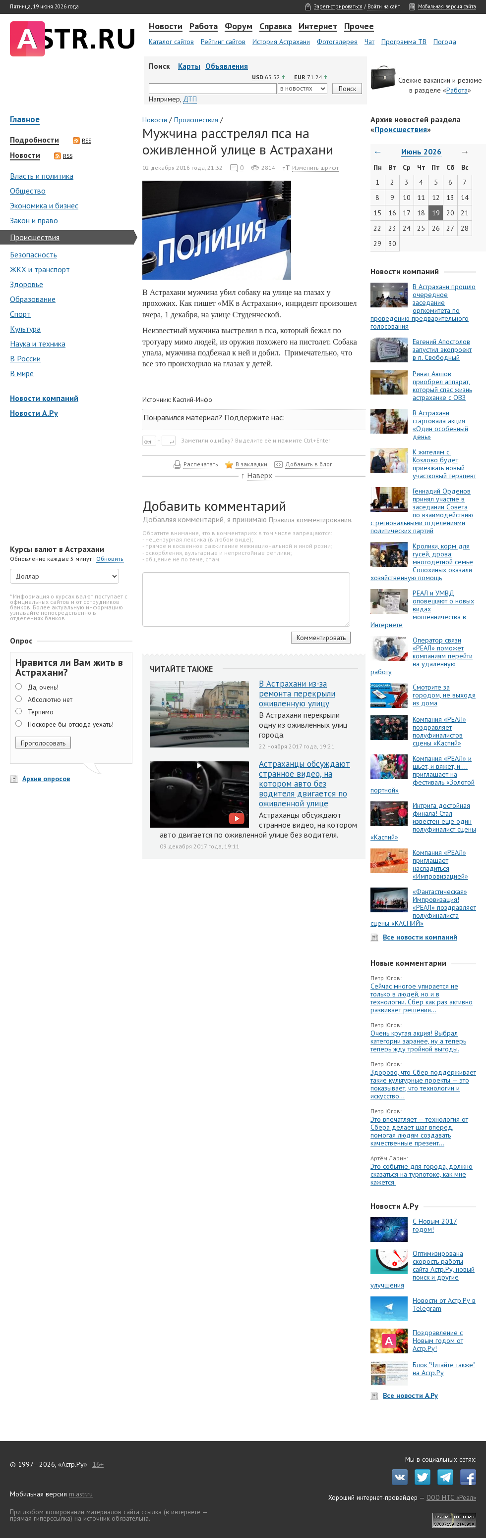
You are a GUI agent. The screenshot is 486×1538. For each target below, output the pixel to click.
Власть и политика (41, 176)
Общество (28, 191)
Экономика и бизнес (44, 205)
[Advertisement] (69, 482)
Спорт (20, 314)
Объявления (226, 66)
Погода (444, 41)
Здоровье (26, 284)
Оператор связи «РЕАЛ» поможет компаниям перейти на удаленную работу (421, 656)
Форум (238, 27)
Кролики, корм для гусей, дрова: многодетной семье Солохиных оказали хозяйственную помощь (421, 562)
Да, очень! (43, 687)
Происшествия (35, 237)
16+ (98, 1464)
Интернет (318, 27)
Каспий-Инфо (192, 399)
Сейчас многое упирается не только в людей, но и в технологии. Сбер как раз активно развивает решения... (421, 998)
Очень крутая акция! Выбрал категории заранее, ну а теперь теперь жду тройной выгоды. (418, 1041)
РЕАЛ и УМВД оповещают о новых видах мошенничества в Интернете (422, 609)
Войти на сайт (383, 6)
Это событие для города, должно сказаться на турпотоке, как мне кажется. (421, 1174)
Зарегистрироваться (338, 6)
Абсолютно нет (50, 699)
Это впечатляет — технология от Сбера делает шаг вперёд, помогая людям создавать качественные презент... (419, 1131)
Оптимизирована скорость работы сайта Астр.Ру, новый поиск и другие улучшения (422, 1269)
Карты (189, 66)
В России (25, 358)
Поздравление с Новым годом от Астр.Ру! (438, 1340)
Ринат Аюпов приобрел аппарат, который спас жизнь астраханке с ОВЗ (442, 385)
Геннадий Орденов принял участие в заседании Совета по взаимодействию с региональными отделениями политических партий (421, 511)
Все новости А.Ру (410, 1395)
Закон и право (34, 220)
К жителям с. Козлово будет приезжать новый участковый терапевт (444, 463)
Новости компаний (44, 398)
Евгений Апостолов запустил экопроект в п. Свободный (442, 349)
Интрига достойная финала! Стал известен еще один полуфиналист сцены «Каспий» (423, 821)
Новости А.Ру (34, 413)
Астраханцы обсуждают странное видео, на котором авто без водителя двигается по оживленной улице (304, 783)
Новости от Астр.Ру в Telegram (444, 1304)
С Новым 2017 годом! (435, 1225)
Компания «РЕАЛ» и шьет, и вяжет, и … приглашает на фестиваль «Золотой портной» (422, 774)
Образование (33, 299)
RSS (82, 140)
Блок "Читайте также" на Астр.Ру (444, 1368)
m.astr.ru (81, 1493)
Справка (275, 27)
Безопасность (33, 254)
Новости (165, 27)
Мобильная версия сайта (447, 6)
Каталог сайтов (171, 41)
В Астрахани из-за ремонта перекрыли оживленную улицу (297, 693)
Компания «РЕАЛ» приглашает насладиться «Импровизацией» (440, 864)
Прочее (359, 27)
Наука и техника (37, 343)
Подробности (34, 140)
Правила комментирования (310, 519)
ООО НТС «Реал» (451, 1497)
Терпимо (41, 711)
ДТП (190, 99)
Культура (25, 329)
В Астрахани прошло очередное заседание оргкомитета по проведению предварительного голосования (423, 306)
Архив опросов (46, 778)
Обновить (109, 558)
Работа (203, 27)
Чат (369, 41)
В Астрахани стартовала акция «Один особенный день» (440, 424)
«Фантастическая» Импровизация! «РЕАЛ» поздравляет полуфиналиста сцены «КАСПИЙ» (423, 907)
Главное (25, 120)
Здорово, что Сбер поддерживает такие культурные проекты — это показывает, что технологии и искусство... (423, 1084)
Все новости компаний (420, 937)
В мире (22, 373)
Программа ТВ (403, 41)
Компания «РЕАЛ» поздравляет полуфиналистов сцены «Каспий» (439, 731)
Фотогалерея (337, 41)
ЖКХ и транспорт (40, 269)
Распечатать (200, 464)
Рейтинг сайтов (223, 41)
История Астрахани (281, 41)
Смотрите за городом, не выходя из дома (444, 695)
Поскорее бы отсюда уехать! (71, 724)
